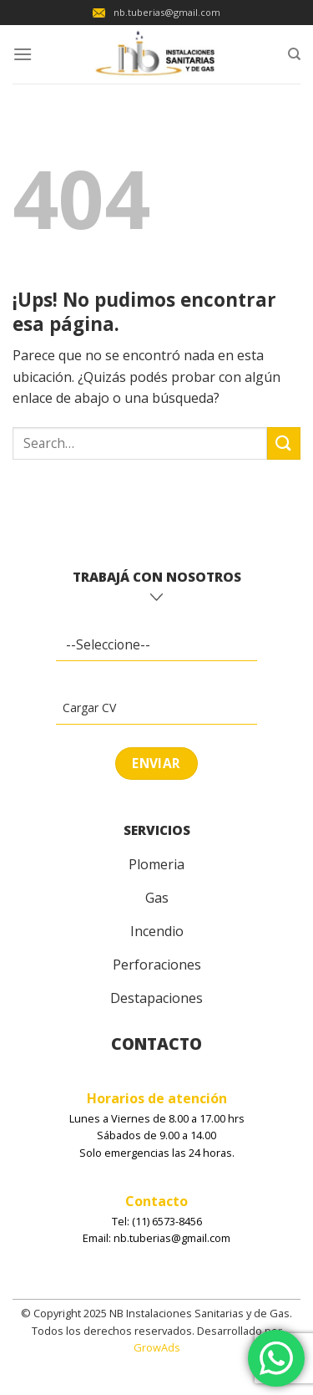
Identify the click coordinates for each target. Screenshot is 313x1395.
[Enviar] (283, 443)
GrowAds (157, 1347)
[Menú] (23, 53)
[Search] (294, 54)
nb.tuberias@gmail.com (156, 12)
